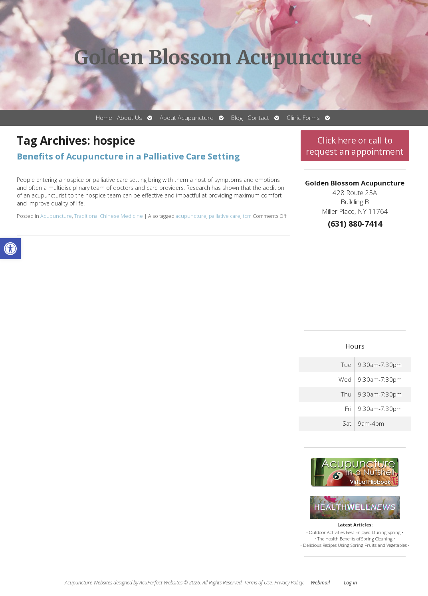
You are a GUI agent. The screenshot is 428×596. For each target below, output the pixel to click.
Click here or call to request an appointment (355, 146)
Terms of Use (258, 582)
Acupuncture (56, 216)
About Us (129, 118)
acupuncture (191, 216)
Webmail (320, 582)
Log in (350, 582)
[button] (10, 248)
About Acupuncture (187, 118)
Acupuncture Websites (88, 582)
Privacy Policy (288, 582)
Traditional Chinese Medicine (108, 216)
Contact (258, 118)
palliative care (224, 216)
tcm (247, 216)
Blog (237, 118)
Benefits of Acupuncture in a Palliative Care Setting (128, 156)
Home (104, 118)
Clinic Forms (303, 118)
